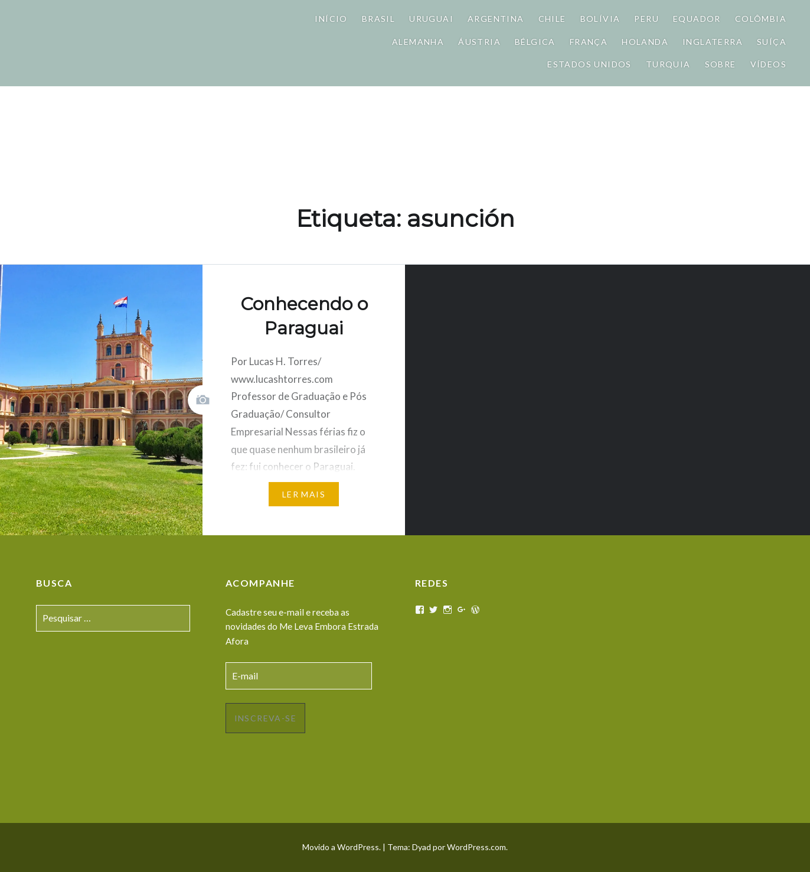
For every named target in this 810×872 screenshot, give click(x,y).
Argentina (496, 19)
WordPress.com (476, 847)
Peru (646, 19)
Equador (697, 19)
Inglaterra (712, 42)
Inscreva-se (265, 718)
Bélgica (535, 42)
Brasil (378, 19)
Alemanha (418, 42)
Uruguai (431, 19)
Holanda (645, 42)
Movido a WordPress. (341, 847)
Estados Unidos (589, 64)
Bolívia (600, 19)
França (589, 42)
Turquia (668, 64)
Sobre (720, 64)
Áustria (479, 42)
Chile (552, 19)
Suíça (771, 42)
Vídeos (768, 64)
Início (331, 19)
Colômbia (760, 19)
